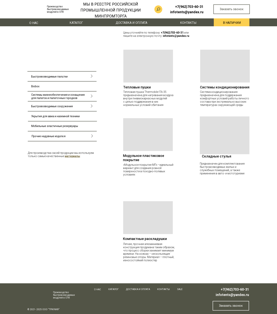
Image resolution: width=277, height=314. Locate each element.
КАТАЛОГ (76, 23)
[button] (72, 156)
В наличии (232, 23)
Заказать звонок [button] (231, 9)
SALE (180, 289)
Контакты (188, 23)
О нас (33, 23)
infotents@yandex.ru (232, 295)
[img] (224, 135)
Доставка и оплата (131, 23)
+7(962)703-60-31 (235, 289)
